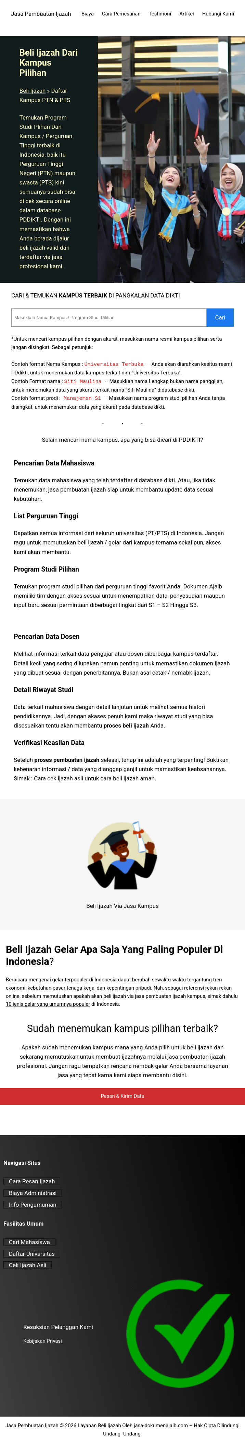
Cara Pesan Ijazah (32, 1181)
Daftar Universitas (32, 1253)
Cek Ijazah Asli (27, 1265)
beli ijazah (90, 542)
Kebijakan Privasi (42, 1341)
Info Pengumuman (32, 1204)
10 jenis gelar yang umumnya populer (48, 1004)
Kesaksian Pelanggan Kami (58, 1327)
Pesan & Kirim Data (122, 1096)
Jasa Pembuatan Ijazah (41, 13)
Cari (220, 317)
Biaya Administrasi (32, 1193)
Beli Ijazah (33, 90)
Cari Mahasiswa (29, 1242)
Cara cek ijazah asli (58, 778)
